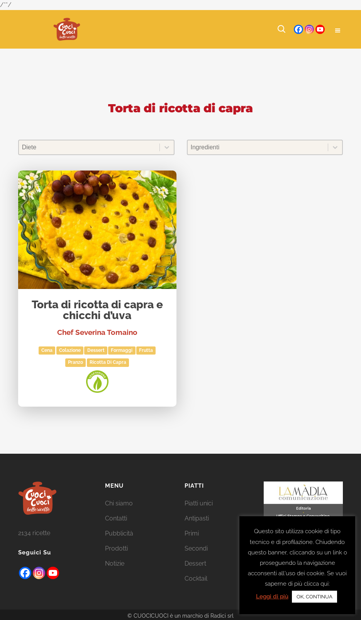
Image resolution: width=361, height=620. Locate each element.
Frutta (146, 350)
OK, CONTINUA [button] (314, 597)
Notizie (114, 563)
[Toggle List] (167, 147)
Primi (192, 533)
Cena (47, 350)
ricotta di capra (108, 362)
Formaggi (121, 350)
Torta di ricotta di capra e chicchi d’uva (97, 310)
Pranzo (75, 362)
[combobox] (89, 147)
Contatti (116, 518)
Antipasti (197, 518)
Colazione (70, 350)
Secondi (196, 548)
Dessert (96, 350)
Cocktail (196, 578)
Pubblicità (119, 533)
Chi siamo (119, 503)
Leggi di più (272, 596)
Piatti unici (199, 503)
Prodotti (116, 548)
